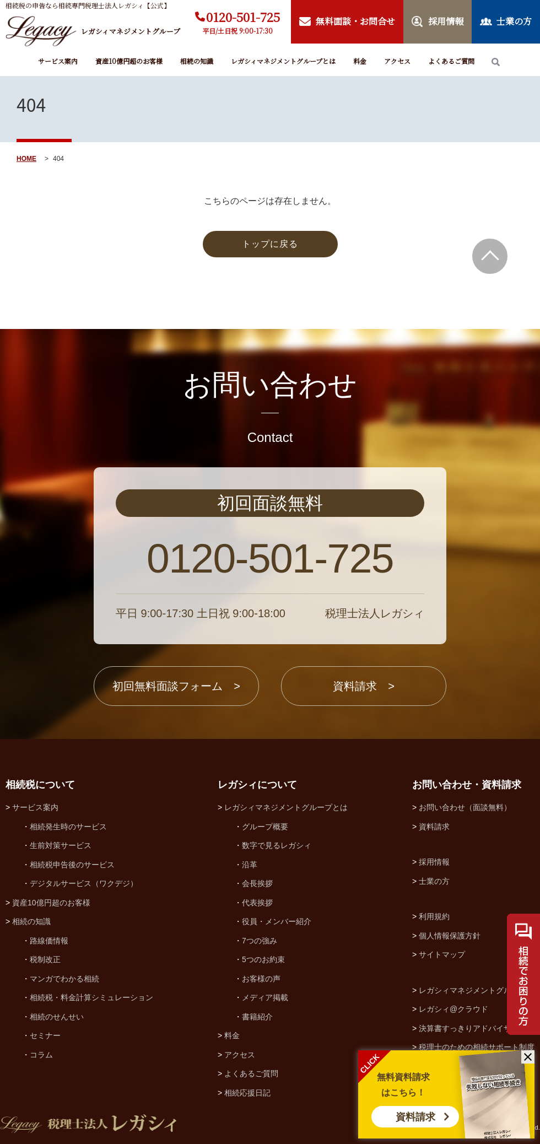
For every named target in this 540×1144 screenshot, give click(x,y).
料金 (359, 61)
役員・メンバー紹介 (276, 921)
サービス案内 (58, 61)
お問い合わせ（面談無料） (465, 807)
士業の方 (434, 881)
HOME (26, 159)
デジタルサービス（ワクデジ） (84, 883)
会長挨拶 (257, 883)
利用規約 (434, 916)
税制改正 (45, 959)
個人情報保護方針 (449, 935)
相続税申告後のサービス (72, 864)
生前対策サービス (60, 845)
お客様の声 (261, 978)
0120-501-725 (243, 16)
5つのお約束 (263, 959)
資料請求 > (364, 686)
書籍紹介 (257, 1016)
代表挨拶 (257, 902)
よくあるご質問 (451, 61)
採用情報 (434, 861)
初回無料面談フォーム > (176, 686)
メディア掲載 (265, 997)
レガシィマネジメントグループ (473, 990)
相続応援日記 (247, 1092)
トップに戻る (270, 244)
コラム (41, 1054)
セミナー (45, 1035)
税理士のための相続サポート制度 (476, 1047)
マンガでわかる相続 (64, 978)
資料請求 (415, 1117)
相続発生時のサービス (68, 826)
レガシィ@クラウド (453, 1009)
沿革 (249, 864)
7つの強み (259, 940)
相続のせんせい (57, 1016)
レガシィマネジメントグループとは (283, 61)
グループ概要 (265, 826)
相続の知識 (196, 61)
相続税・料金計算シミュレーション (91, 997)
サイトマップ (442, 954)
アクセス (397, 61)
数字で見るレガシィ (276, 845)
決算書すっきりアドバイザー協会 (476, 1028)
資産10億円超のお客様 (129, 61)
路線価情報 (49, 940)
